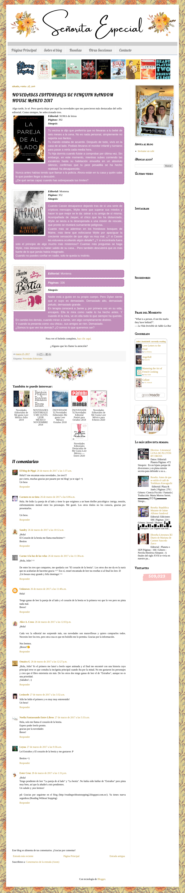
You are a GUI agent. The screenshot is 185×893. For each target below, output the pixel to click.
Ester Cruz (25, 773)
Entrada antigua (117, 856)
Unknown (24, 589)
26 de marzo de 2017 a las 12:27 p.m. (49, 661)
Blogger (101, 879)
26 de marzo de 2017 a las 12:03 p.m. (53, 622)
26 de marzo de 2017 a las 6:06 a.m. (57, 497)
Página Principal (23, 50)
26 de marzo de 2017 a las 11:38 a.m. (66, 556)
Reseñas (75, 50)
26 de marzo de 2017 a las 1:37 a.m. (54, 470)
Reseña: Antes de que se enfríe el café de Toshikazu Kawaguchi (161, 480)
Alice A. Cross (26, 622)
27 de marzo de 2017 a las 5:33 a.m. (72, 717)
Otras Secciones (100, 50)
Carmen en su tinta (29, 497)
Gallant (145, 380)
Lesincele (24, 694)
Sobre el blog (53, 50)
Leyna (22, 747)
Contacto (125, 50)
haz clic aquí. (84, 338)
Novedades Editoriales (32, 358)
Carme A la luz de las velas (33, 556)
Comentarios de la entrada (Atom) (42, 862)
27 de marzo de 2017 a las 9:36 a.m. (44, 747)
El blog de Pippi (27, 470)
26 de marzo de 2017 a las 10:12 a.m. (46, 530)
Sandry (23, 530)
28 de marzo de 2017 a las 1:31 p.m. (49, 773)
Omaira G (24, 661)
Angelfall (146, 357)
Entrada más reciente (23, 856)
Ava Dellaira (148, 352)
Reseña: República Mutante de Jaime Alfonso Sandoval (159, 510)
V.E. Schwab (148, 382)
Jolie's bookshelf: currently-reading (151, 342)
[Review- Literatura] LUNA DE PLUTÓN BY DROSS (160, 453)
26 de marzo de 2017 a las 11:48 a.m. (48, 589)
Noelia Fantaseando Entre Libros (36, 717)
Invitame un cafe (146, 151)
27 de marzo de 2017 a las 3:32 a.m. (47, 694)
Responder (24, 486)
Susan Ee (147, 360)
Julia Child (147, 374)
